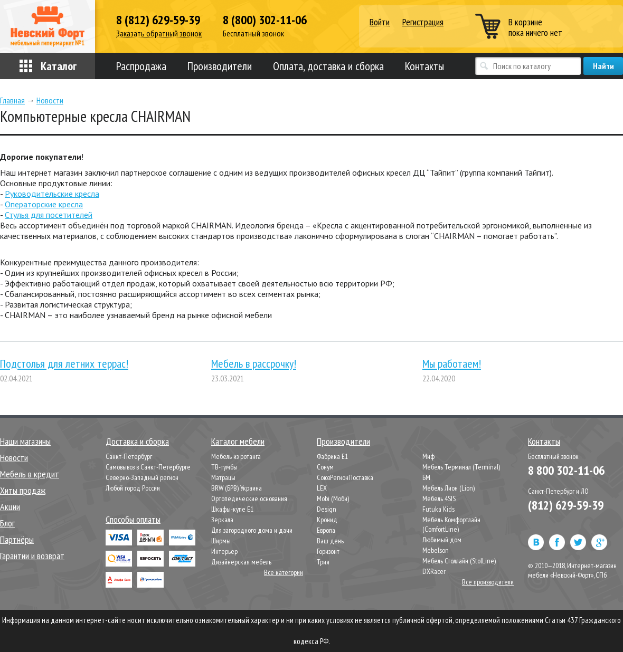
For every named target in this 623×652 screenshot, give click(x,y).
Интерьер (224, 551)
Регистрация (422, 22)
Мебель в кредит (29, 474)
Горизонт (328, 551)
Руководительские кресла (52, 193)
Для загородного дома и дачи (251, 530)
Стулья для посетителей (48, 214)
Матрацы (223, 477)
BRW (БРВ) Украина (236, 488)
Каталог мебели (238, 441)
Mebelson (435, 550)
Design (326, 509)
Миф (428, 456)
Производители (219, 66)
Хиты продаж (22, 490)
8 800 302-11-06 (566, 470)
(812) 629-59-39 (565, 505)
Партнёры (17, 539)
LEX (322, 488)
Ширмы (221, 540)
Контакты (424, 66)
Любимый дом (441, 539)
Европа (326, 530)
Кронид (327, 519)
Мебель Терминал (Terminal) (461, 467)
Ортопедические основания (249, 498)
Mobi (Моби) (333, 498)
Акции (10, 507)
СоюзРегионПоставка (345, 477)
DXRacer (434, 571)
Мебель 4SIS (439, 498)
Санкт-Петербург (129, 456)
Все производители (488, 582)
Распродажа (141, 66)
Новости (14, 458)
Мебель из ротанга (236, 456)
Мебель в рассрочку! (253, 363)
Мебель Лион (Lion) (448, 488)
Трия (323, 562)
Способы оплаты (133, 519)
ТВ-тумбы (224, 467)
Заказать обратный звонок (159, 33)
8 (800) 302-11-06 (265, 20)
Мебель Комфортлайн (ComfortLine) (451, 524)
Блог (7, 523)
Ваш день (330, 540)
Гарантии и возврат (32, 556)
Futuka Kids (438, 509)
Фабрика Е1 (332, 456)
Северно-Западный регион (142, 477)
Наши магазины (25, 441)
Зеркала (222, 519)
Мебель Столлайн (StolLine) (459, 560)
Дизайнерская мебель (241, 562)
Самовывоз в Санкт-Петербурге (148, 467)
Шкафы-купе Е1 (232, 509)
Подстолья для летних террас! (64, 363)
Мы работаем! (451, 363)
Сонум (325, 467)
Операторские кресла (44, 204)
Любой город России (133, 488)
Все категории (283, 572)
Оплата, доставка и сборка (328, 66)
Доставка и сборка (137, 441)
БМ (426, 477)
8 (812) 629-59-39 (158, 20)
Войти (380, 22)
